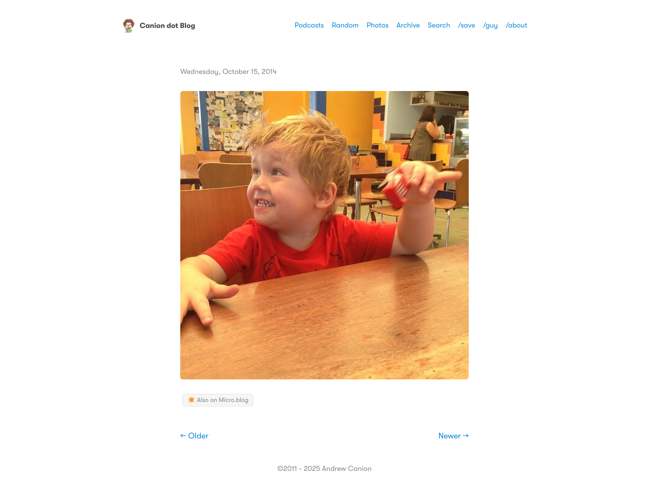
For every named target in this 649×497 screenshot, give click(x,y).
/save (466, 25)
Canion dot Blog (158, 25)
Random (345, 25)
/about (516, 25)
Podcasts (309, 25)
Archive (408, 25)
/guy (490, 25)
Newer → (454, 436)
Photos (377, 25)
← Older (194, 436)
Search (439, 25)
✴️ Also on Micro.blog (217, 400)
